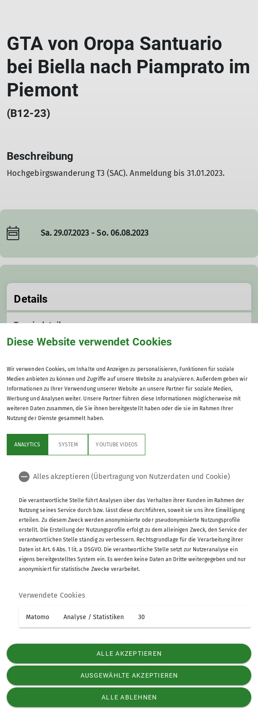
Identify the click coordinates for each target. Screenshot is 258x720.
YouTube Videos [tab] (117, 444)
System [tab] (68, 444)
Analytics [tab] (27, 444)
